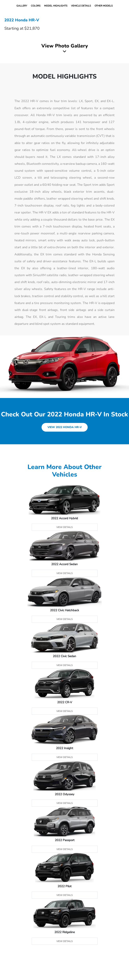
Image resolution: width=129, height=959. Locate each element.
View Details (64, 527)
